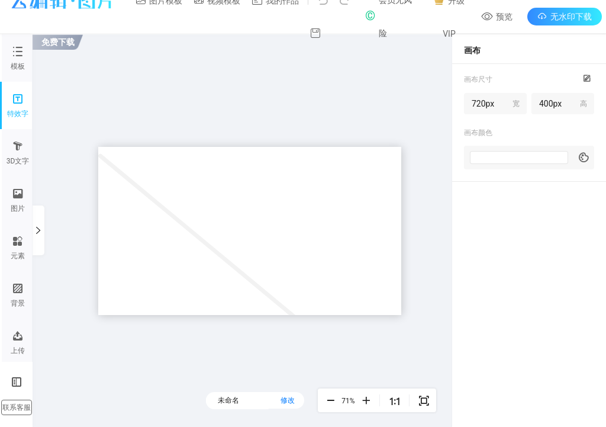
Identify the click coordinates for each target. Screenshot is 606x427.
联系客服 (16, 407)
